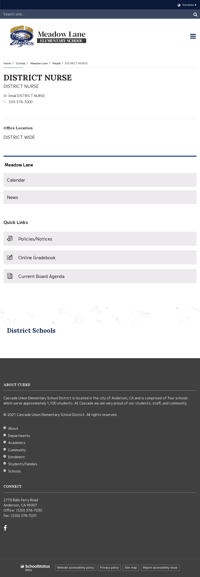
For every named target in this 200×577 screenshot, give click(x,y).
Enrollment (16, 456)
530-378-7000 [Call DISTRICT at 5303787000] (20, 101)
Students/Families (22, 464)
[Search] (195, 14)
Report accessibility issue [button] (160, 567)
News (12, 197)
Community (17, 449)
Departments (19, 435)
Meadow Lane (39, 63)
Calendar (16, 180)
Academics (16, 442)
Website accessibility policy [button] (75, 567)
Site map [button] (131, 567)
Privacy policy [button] (109, 567)
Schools (20, 63)
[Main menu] (193, 36)
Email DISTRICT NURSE (27, 95)
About (13, 428)
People (57, 63)
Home (7, 63)
